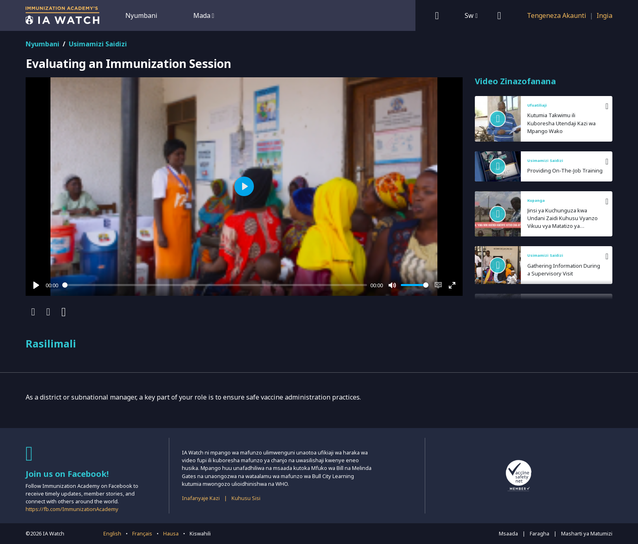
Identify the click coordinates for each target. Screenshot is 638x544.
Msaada (508, 533)
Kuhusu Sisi (246, 498)
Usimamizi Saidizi (98, 43)
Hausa (171, 533)
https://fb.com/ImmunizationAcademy (72, 509)
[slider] (214, 285)
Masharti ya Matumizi (586, 533)
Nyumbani (141, 15)
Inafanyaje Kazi (201, 498)
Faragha (539, 533)
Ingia (604, 15)
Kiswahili (200, 533)
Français (142, 533)
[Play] (36, 285)
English (112, 533)
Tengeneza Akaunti (556, 15)
